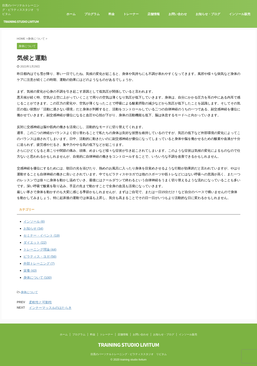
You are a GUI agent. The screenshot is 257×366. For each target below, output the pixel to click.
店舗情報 (153, 14)
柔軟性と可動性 (40, 302)
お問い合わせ (177, 14)
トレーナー (131, 14)
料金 (111, 14)
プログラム (92, 14)
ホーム (71, 14)
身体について (29, 292)
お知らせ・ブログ (208, 14)
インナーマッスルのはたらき (50, 308)
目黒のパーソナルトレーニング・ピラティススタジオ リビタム (128, 354)
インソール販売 (239, 14)
